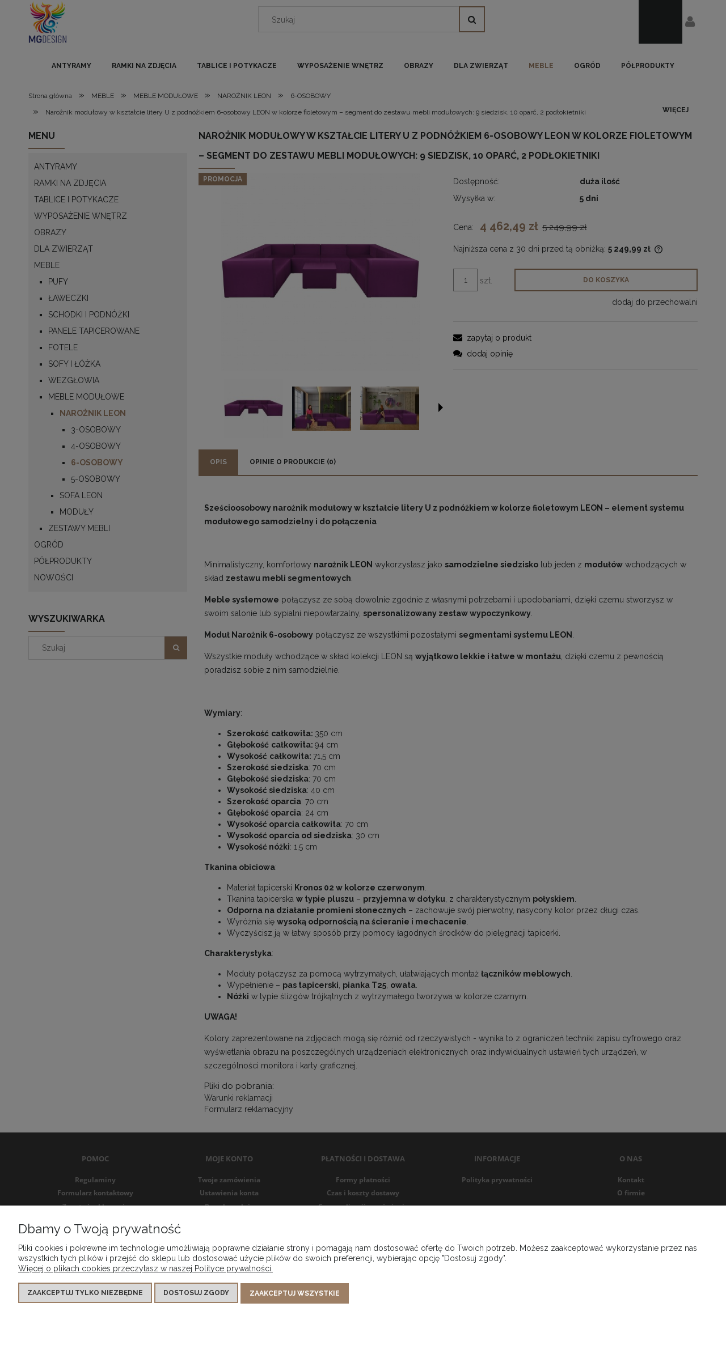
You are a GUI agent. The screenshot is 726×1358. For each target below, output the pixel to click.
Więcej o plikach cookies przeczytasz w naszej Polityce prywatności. (145, 1269)
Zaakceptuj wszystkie (295, 1293)
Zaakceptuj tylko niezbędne (85, 1293)
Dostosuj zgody (196, 1293)
